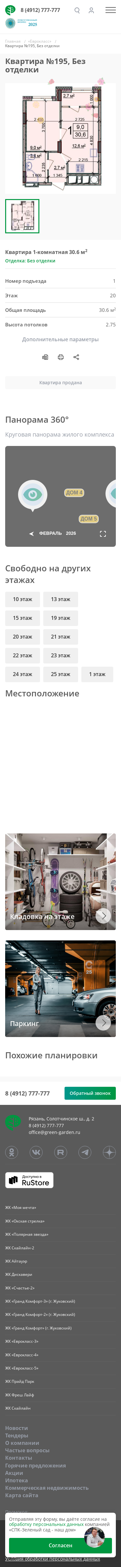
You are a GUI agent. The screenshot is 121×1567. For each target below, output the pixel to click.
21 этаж (60, 636)
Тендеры (16, 1435)
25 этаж (60, 674)
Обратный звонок (90, 1093)
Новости (16, 1428)
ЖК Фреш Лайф (19, 1395)
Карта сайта (21, 1495)
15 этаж (22, 617)
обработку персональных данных (46, 1524)
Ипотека (16, 1480)
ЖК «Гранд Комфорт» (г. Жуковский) (38, 1328)
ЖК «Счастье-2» (20, 1288)
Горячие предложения (35, 1465)
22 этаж (22, 655)
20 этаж (22, 636)
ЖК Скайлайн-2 (19, 1248)
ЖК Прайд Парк (19, 1381)
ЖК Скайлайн (18, 1408)
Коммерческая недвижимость (47, 1487)
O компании (22, 1442)
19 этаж (60, 617)
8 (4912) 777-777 (40, 10)
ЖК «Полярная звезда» (26, 1234)
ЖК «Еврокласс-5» (21, 1368)
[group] (60, 138)
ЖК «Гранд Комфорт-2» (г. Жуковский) (40, 1314)
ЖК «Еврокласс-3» (21, 1341)
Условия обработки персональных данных (52, 1559)
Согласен (60, 1545)
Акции (14, 1473)
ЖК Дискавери (18, 1274)
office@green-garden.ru (54, 1132)
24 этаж (22, 674)
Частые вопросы (27, 1450)
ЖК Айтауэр (16, 1261)
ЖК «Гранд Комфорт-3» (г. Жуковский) (40, 1301)
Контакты (18, 1457)
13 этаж (60, 599)
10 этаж (22, 599)
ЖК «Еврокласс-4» (21, 1355)
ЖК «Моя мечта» (20, 1207)
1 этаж (97, 674)
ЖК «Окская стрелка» (25, 1221)
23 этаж (60, 655)
